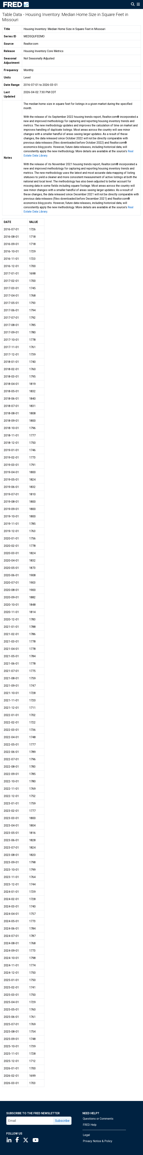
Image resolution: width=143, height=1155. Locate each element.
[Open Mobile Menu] (138, 4)
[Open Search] (132, 4)
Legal (86, 1135)
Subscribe (62, 1121)
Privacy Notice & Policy (97, 1141)
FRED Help (89, 1124)
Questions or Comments (98, 1118)
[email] (29, 1121)
